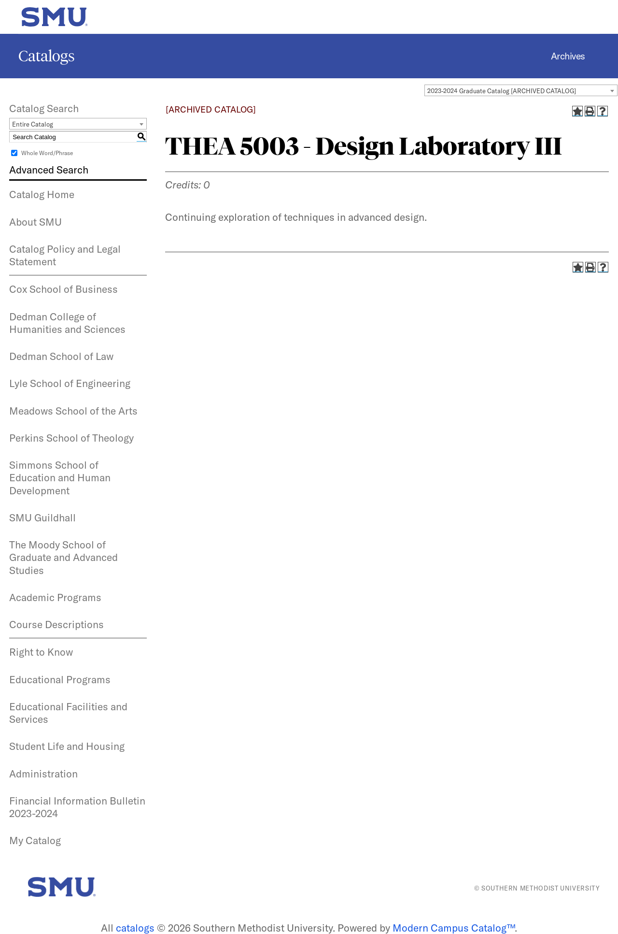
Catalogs (46, 56)
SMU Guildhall (42, 517)
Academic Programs (55, 597)
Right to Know (41, 652)
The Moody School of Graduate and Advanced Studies (63, 557)
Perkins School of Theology (71, 437)
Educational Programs (60, 679)
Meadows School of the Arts (73, 410)
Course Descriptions (56, 624)
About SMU (35, 222)
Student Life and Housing (67, 746)
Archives (568, 56)
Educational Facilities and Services (68, 712)
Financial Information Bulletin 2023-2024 (77, 806)
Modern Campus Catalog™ (454, 927)
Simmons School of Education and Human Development (60, 478)
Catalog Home (41, 194)
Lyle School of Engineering (69, 383)
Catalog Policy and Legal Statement (65, 255)
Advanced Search (48, 169)
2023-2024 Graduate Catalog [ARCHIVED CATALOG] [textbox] (501, 91)
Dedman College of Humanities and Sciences (67, 322)
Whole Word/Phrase (47, 153)
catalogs (135, 927)
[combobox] (521, 90)
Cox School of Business (63, 289)
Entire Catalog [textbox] (32, 124)
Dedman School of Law (61, 356)
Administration (43, 773)
